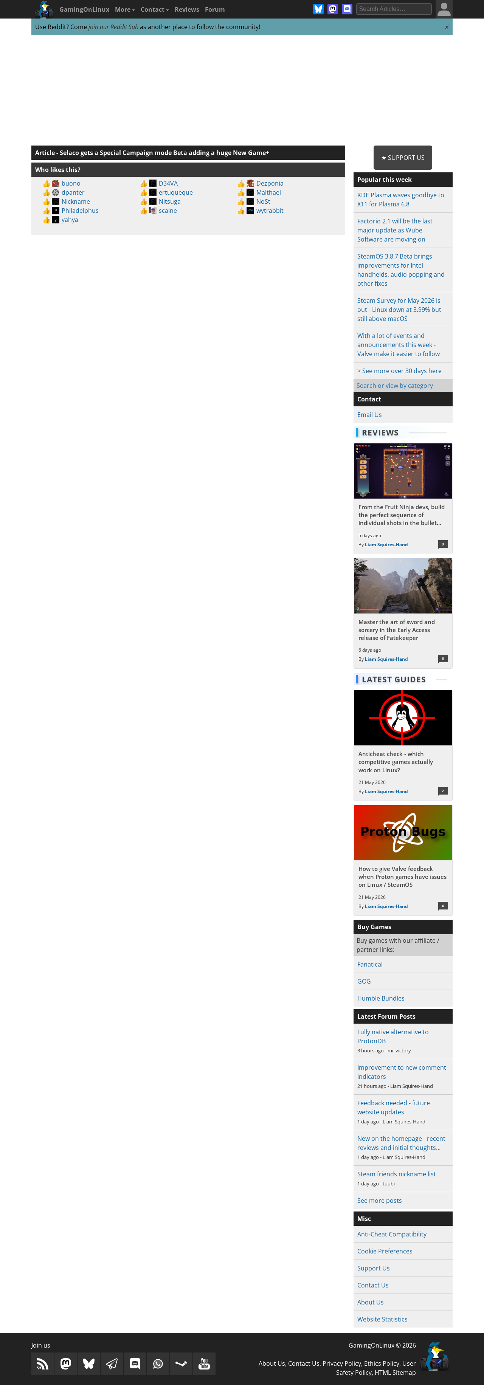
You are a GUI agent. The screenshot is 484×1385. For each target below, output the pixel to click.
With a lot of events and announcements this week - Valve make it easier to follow (398, 345)
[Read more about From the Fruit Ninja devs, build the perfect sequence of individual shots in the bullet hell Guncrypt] (403, 498)
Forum (215, 9)
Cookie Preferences (385, 1251)
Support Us (373, 1268)
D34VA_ (169, 183)
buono (71, 183)
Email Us (369, 415)
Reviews (187, 9)
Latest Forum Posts (386, 1016)
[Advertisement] (241, 91)
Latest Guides (394, 679)
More (125, 9)
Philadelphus (80, 210)
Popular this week (384, 179)
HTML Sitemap (395, 1372)
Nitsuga (170, 201)
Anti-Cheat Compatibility (392, 1234)
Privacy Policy (342, 1363)
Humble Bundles (381, 998)
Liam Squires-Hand (386, 544)
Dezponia (270, 183)
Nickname (76, 201)
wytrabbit (270, 210)
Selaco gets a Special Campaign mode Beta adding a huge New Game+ (164, 153)
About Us (370, 1302)
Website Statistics (382, 1319)
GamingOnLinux (84, 9)
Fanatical (370, 964)
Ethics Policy (381, 1363)
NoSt (263, 201)
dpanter (73, 192)
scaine (168, 210)
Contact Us (373, 1285)
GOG (364, 981)
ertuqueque (176, 192)
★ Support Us (403, 157)
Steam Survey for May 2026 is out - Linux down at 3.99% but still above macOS (399, 309)
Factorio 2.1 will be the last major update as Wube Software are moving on (395, 230)
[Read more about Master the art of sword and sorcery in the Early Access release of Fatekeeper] (403, 613)
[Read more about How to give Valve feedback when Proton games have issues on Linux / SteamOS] (403, 860)
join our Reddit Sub (113, 27)
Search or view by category (395, 385)
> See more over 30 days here (399, 371)
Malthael (268, 192)
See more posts (379, 1200)
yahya (70, 219)
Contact (155, 9)
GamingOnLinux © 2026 (382, 1345)
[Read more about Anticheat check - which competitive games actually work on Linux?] (403, 745)
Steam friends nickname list (396, 1174)
